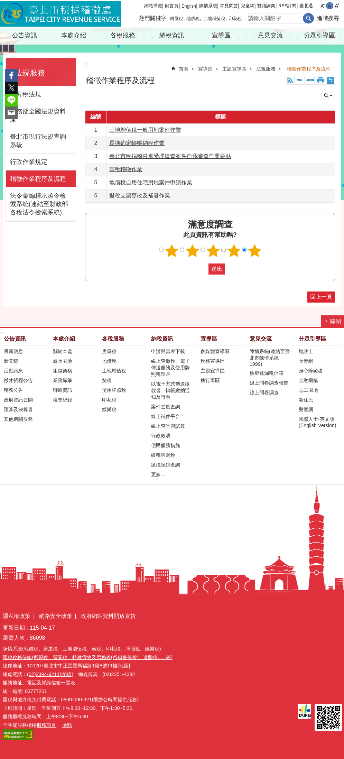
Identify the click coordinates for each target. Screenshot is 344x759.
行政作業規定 (28, 161)
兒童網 (247, 5)
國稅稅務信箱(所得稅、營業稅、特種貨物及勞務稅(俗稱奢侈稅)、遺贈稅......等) (88, 657)
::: (5, 55)
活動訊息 (13, 370)
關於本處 (62, 351)
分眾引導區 (319, 35)
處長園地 (62, 361)
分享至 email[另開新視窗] (11, 113)
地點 (67, 725)
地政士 (306, 351)
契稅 (107, 380)
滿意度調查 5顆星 (254, 250)
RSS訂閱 (287, 5)
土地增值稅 (214, 18)
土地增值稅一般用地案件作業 (145, 130)
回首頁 (171, 5)
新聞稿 (11, 361)
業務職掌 (62, 380)
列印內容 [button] (320, 80)
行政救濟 (160, 435)
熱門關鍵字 (153, 18)
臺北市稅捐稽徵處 (60, 14)
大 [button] (337, 5)
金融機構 (308, 380)
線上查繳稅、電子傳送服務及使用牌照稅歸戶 (170, 367)
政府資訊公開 (18, 399)
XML (300, 80)
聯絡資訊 (62, 390)
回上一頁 (321, 297)
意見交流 (270, 35)
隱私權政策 (16, 616)
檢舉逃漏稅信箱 (266, 373)
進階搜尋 (328, 18)
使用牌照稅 (114, 390)
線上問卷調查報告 (269, 383)
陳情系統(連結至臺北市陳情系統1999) (270, 358)
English (189, 6)
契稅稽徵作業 (125, 169)
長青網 (306, 361)
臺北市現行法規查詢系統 (38, 140)
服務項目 (46, 725)
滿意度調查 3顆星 (213, 250)
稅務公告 (13, 390)
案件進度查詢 (165, 406)
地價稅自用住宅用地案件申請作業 (150, 182)
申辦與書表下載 (168, 351)
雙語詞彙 (266, 5)
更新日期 (14, 628)
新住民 (306, 399)
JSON (310, 80)
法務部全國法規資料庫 (38, 115)
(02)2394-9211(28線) (50, 674)
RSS (290, 80)
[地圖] (124, 665)
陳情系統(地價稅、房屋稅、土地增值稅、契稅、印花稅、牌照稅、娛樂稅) (82, 648)
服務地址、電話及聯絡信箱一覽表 (39, 682)
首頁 (183, 69)
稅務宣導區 (213, 361)
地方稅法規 (25, 94)
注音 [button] (330, 80)
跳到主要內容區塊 (3, 3)
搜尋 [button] (308, 18)
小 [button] (322, 5)
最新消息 (13, 351)
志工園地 (308, 390)
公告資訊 (24, 35)
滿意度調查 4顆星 (233, 250)
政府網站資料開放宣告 (108, 616)
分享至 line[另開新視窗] (11, 100)
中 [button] (329, 5)
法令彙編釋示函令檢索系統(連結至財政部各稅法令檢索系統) (39, 204)
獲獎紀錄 (62, 399)
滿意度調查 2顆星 (192, 250)
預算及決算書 (18, 409)
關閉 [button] (328, 96)
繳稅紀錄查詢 (165, 465)
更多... (158, 474)
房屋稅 (176, 18)
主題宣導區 (234, 69)
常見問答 (229, 5)
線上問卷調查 (264, 392)
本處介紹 (73, 35)
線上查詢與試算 (168, 426)
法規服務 (30, 72)
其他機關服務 (18, 419)
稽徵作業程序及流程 (38, 178)
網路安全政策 (55, 616)
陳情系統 (208, 5)
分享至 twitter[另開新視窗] (11, 88)
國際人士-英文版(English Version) (317, 422)
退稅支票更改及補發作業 (139, 195)
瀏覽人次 (14, 638)
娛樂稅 (109, 409)
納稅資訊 (171, 35)
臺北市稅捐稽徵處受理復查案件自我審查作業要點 (170, 156)
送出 (201, 269)
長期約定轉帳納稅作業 (137, 143)
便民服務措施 (165, 445)
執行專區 (210, 380)
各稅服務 (122, 35)
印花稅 (235, 18)
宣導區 (221, 35)
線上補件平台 (165, 416)
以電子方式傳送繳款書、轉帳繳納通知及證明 (170, 390)
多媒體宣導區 (215, 351)
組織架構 (62, 370)
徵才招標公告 (18, 380)
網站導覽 (153, 5)
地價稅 (193, 18)
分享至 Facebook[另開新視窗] (11, 75)
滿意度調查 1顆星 (171, 250)
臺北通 (306, 5)
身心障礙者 (311, 370)
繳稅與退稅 (163, 455)
